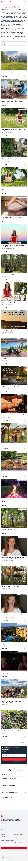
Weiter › (23, 742)
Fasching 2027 (14, 42)
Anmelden (16, 832)
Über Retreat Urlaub (4, 823)
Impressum (3, 834)
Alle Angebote (6, 4)
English (6, 854)
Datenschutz (3, 836)
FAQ (1, 829)
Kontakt (2, 832)
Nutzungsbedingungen (18, 834)
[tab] (11, 156)
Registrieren (16, 829)
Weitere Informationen (20, 761)
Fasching (13, 4)
